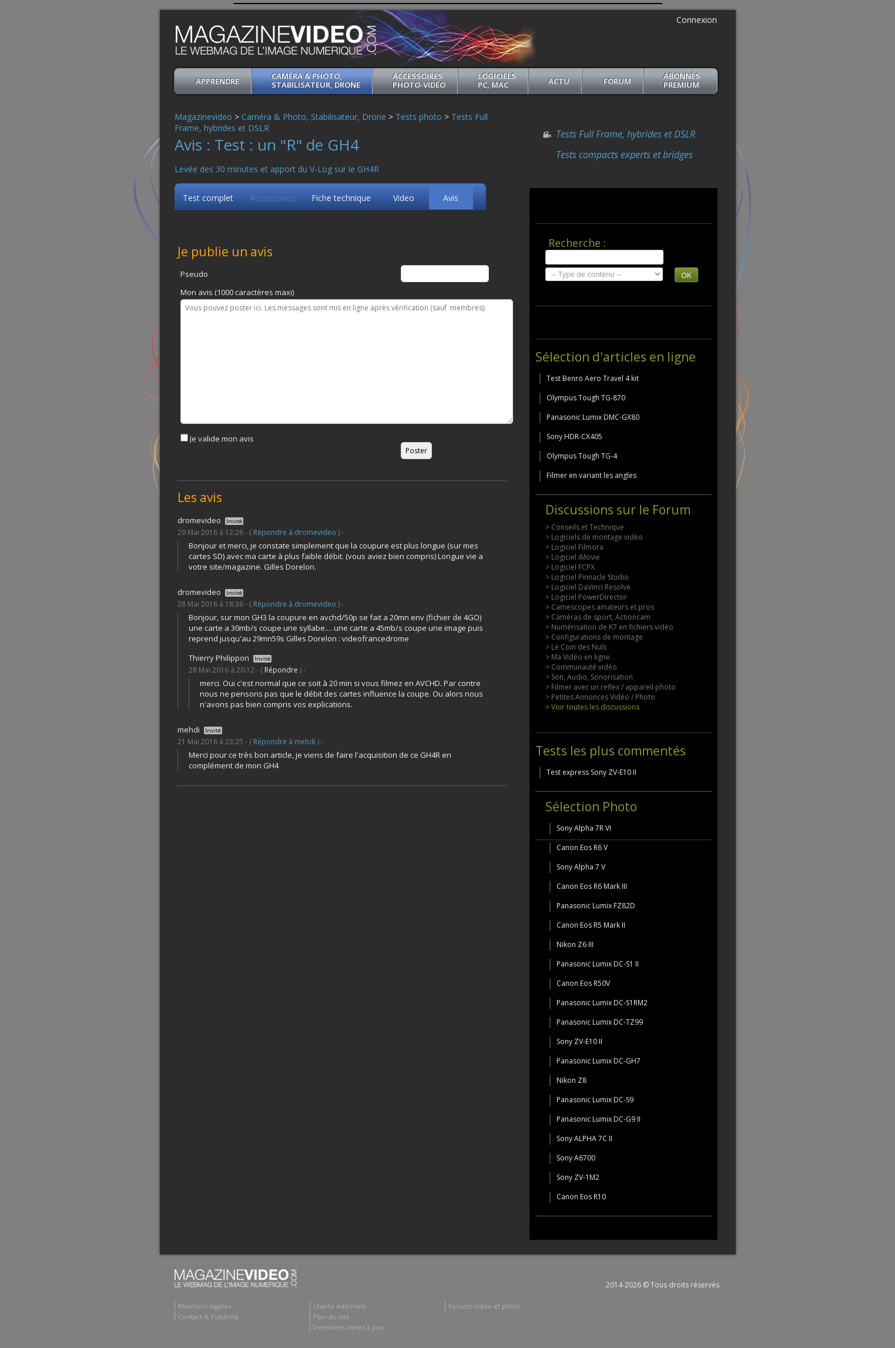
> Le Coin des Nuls (575, 647)
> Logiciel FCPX (570, 567)
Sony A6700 (576, 1158)
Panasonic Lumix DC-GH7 (599, 1061)
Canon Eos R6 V (582, 847)
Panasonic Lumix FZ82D (596, 906)
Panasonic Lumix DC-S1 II (598, 964)
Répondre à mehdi (284, 742)
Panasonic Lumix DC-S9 (595, 1100)
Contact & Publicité (208, 1316)
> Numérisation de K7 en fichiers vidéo (609, 627)
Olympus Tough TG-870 (586, 398)
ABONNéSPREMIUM (681, 80)
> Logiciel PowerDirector (586, 597)
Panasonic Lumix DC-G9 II (599, 1119)
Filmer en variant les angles (591, 475)
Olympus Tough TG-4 (582, 456)
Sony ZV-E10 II (579, 1041)
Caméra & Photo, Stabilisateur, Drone (315, 80)
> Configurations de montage (594, 637)
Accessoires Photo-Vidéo (419, 80)
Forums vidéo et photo (484, 1306)
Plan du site (331, 1316)
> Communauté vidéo (581, 667)
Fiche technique (341, 197)
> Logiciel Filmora (574, 547)
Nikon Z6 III (575, 944)
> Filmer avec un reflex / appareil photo (610, 687)
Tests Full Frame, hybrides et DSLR (625, 134)
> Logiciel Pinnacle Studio (587, 577)
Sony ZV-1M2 (578, 1177)
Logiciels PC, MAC (497, 80)
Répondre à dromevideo (294, 532)
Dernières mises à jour (349, 1327)
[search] (604, 257)
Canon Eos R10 (581, 1197)
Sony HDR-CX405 (574, 436)
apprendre (217, 81)
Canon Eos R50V (583, 983)
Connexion (696, 19)
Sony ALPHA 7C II (584, 1138)
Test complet (208, 197)
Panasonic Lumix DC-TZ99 (600, 1022)
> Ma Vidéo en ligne (577, 657)
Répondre (281, 670)
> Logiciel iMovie (572, 557)
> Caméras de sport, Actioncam (598, 617)
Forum (617, 81)
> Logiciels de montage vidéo (594, 537)
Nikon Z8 (571, 1080)
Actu (558, 81)
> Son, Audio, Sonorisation (589, 677)
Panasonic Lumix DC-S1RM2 (602, 1003)
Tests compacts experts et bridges (624, 154)
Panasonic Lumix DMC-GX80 (593, 417)
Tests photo (418, 116)
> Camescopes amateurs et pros (599, 607)
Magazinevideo (203, 116)
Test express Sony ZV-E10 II (591, 772)
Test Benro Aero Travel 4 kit (593, 378)
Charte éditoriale (340, 1306)
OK (686, 275)
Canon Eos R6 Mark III (592, 886)
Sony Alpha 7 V (581, 867)
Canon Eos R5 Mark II (591, 925)
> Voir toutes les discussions (592, 707)
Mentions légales (204, 1306)
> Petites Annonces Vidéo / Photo (600, 697)
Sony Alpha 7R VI (584, 828)
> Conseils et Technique (584, 527)
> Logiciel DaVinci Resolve (588, 587)
